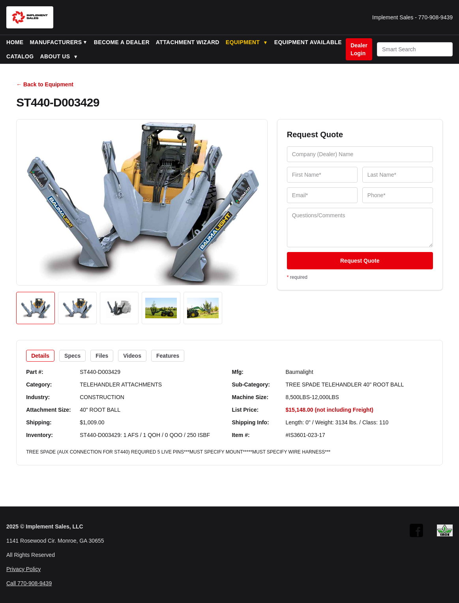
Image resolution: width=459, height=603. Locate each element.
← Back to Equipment (44, 84)
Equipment (247, 42)
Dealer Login (358, 49)
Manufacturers (56, 42)
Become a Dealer (122, 42)
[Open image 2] (77, 308)
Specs (72, 356)
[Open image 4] (161, 308)
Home (14, 42)
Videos (132, 356)
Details (40, 356)
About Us (59, 56)
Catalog (20, 56)
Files (102, 356)
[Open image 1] (35, 308)
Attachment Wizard (187, 42)
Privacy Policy (23, 569)
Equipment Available (308, 42)
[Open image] (142, 202)
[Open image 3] (119, 308)
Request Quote (360, 261)
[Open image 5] (203, 308)
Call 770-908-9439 (29, 583)
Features (167, 356)
